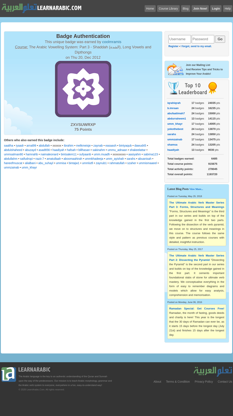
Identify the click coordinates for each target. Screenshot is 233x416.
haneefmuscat (13, 163)
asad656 (44, 150)
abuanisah (145, 158)
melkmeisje (83, 145)
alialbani (30, 163)
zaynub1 (101, 163)
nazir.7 (39, 158)
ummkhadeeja (94, 158)
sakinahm (99, 150)
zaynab (98, 145)
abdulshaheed (13, 150)
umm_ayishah (115, 158)
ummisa (61, 163)
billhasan (84, 150)
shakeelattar (138, 150)
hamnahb (32, 154)
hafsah (71, 150)
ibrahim (69, 145)
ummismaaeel (148, 163)
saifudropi (26, 158)
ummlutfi (87, 163)
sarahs (131, 158)
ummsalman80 (13, 154)
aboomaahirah (73, 158)
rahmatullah (117, 163)
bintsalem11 (69, 154)
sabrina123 (151, 154)
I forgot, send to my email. (196, 46)
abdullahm (11, 158)
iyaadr (20, 145)
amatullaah (54, 158)
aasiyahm (134, 154)
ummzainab (11, 167)
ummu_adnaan (117, 150)
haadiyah (58, 150)
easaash (110, 145)
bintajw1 (74, 163)
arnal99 (31, 145)
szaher (131, 163)
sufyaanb (85, 154)
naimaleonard (49, 154)
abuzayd (30, 150)
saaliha (8, 145)
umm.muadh (102, 154)
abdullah (44, 145)
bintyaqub (125, 145)
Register (173, 46)
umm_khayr (29, 167)
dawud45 (140, 145)
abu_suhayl (45, 163)
